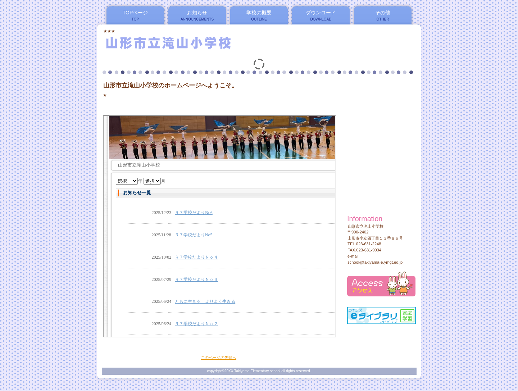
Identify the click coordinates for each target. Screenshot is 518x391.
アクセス (381, 284)
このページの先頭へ (218, 357)
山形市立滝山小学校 (190, 43)
